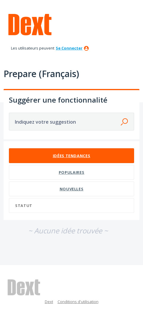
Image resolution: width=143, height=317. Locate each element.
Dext (49, 301)
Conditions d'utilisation (78, 301)
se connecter (69, 48)
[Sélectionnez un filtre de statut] (71, 206)
